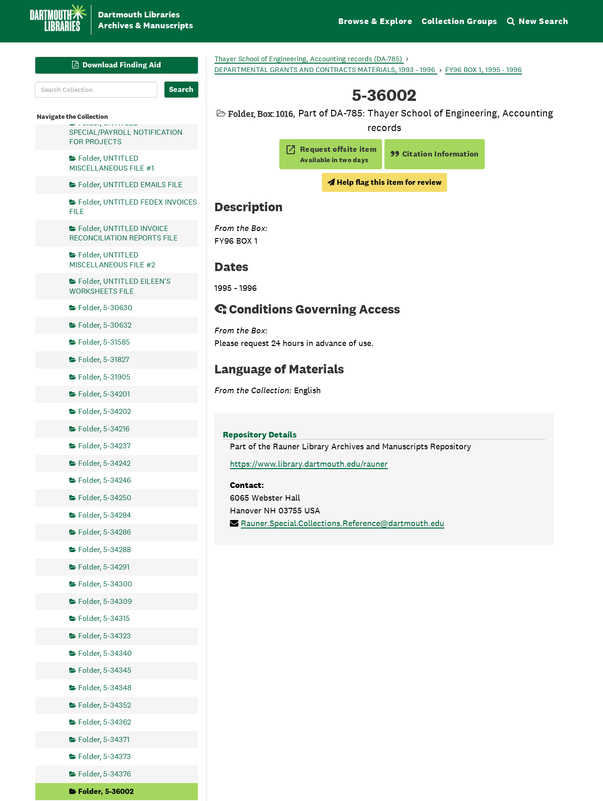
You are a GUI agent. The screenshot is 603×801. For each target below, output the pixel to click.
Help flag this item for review (384, 182)
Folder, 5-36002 (106, 791)
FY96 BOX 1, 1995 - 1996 (483, 69)
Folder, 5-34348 (104, 687)
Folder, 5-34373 (104, 756)
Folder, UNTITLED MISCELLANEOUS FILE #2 (112, 259)
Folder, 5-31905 (104, 376)
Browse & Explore (375, 21)
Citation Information (434, 154)
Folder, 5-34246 (104, 480)
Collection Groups (459, 21)
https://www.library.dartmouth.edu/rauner (309, 463)
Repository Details (260, 434)
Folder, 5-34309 (105, 601)
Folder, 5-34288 (104, 549)
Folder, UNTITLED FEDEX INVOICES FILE (133, 206)
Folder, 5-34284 (104, 515)
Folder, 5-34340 (105, 653)
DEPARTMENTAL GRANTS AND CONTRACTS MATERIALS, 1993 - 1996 (325, 69)
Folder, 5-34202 (104, 411)
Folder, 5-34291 (104, 566)
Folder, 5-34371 (104, 739)
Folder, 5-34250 (104, 498)
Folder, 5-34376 (104, 774)
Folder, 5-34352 (104, 705)
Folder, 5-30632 (104, 325)
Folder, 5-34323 (104, 636)
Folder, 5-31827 (103, 359)
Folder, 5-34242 (104, 463)
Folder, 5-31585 (104, 342)
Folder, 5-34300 (105, 584)
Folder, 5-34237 (104, 446)
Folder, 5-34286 (104, 532)
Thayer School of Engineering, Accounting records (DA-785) (309, 58)
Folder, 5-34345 (104, 670)
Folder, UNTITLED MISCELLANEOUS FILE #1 (111, 163)
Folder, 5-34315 (104, 618)
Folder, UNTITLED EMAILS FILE (130, 185)
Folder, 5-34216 (104, 428)
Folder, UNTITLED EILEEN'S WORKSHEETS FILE (120, 286)
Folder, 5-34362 (104, 722)
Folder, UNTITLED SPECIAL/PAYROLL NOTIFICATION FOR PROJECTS (125, 131)
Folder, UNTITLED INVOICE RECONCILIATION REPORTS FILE (123, 233)
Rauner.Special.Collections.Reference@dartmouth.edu (342, 523)
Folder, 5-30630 (105, 308)
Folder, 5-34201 (104, 394)
